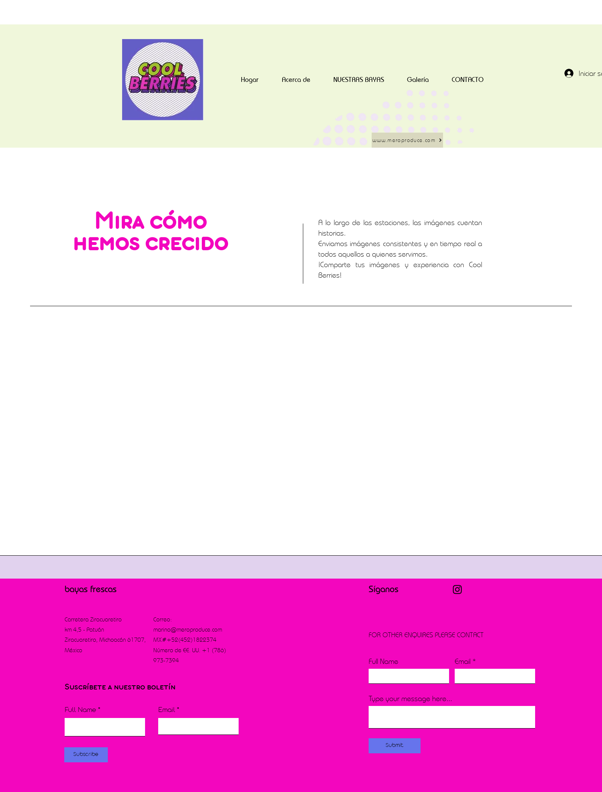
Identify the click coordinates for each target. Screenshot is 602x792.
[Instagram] (457, 589)
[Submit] (394, 745)
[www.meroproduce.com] (407, 140)
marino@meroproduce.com (187, 629)
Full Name (80, 710)
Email (166, 710)
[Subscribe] (86, 754)
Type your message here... (410, 698)
